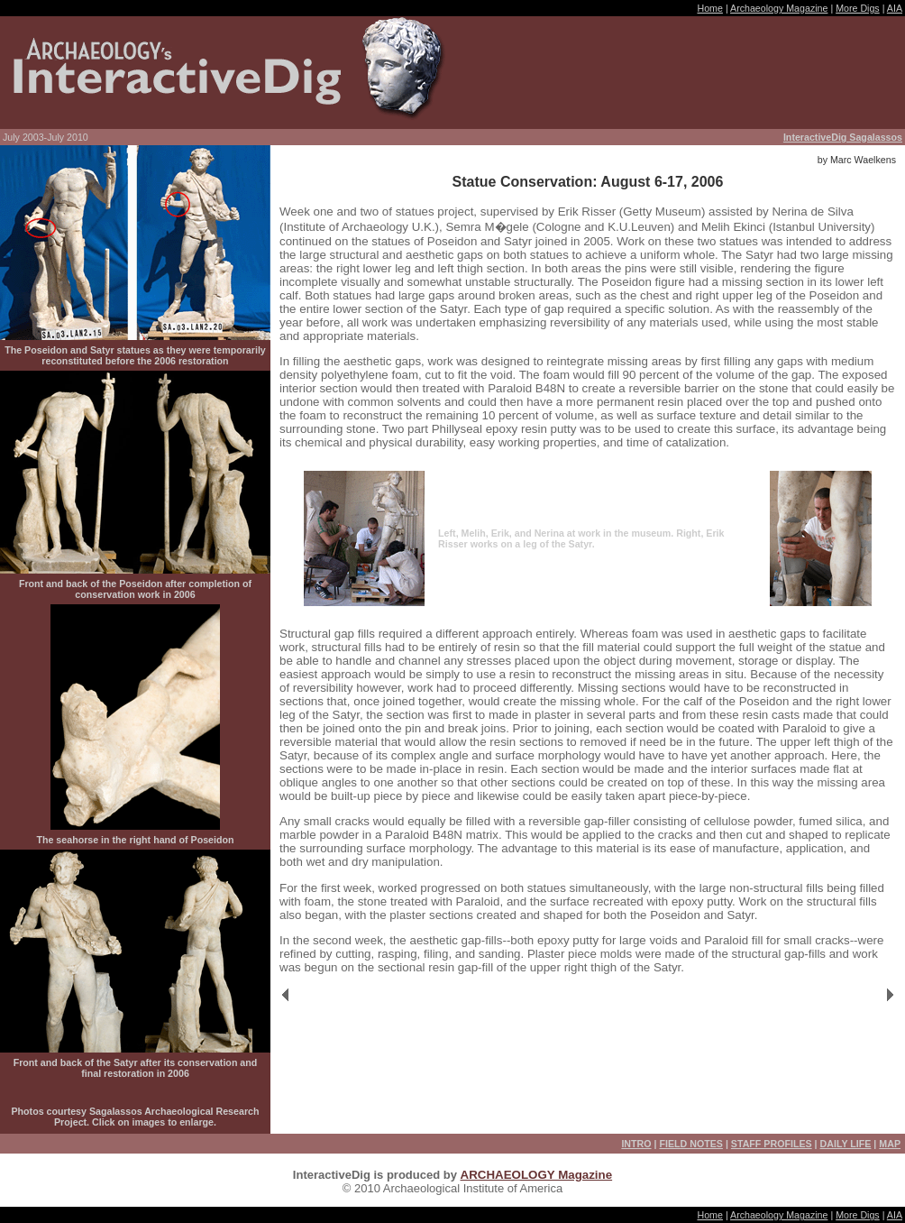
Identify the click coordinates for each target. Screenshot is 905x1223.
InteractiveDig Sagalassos (842, 137)
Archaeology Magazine (778, 8)
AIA (894, 8)
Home (709, 8)
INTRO (636, 1143)
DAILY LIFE (846, 1143)
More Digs (858, 8)
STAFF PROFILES (771, 1143)
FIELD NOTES (690, 1143)
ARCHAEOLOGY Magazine (537, 1175)
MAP (889, 1143)
